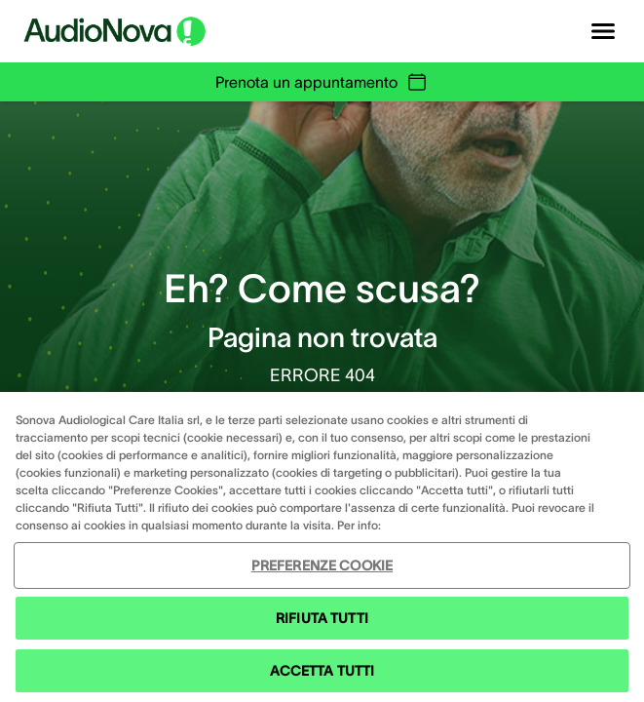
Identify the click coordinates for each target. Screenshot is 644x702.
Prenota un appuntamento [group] (322, 82)
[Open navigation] (603, 31)
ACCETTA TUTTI (322, 671)
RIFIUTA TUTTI (322, 618)
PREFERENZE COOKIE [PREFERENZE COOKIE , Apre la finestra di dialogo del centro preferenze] (322, 565)
